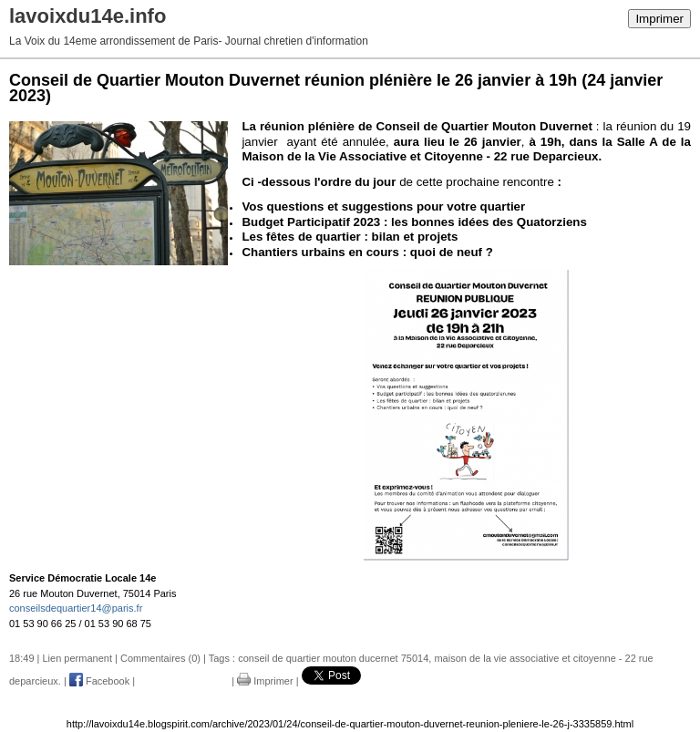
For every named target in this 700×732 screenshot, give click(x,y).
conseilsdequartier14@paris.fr (75, 608)
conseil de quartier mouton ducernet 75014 (333, 658)
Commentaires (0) (160, 658)
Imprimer (659, 19)
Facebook (99, 680)
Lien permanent (77, 658)
